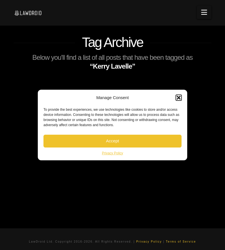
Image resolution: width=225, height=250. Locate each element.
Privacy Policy (112, 153)
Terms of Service (181, 241)
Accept (112, 140)
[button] (179, 98)
